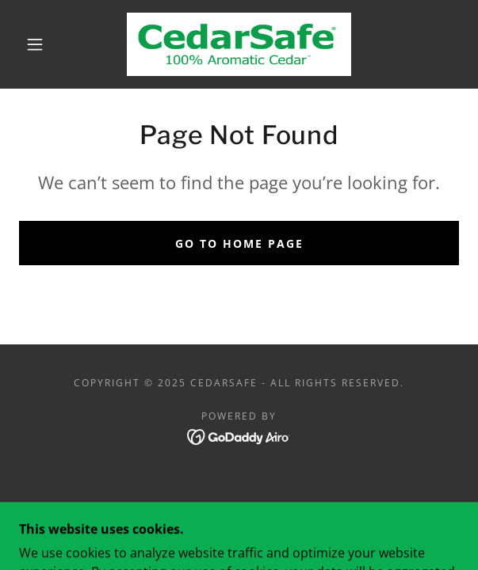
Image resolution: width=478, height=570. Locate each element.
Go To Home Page (239, 243)
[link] (238, 44)
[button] (41, 44)
